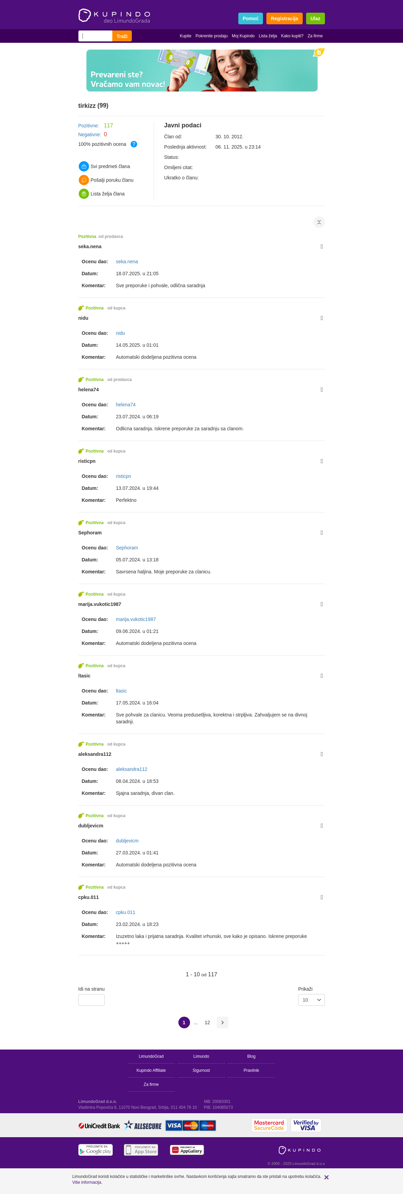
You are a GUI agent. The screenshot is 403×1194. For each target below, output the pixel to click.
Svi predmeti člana (104, 166)
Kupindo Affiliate (151, 1070)
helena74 (88, 389)
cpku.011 (88, 897)
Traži (122, 36)
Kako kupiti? (292, 36)
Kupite (185, 36)
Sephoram (90, 532)
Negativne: (89, 134)
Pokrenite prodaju (212, 36)
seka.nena (90, 246)
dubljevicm (90, 825)
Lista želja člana (102, 194)
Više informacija (86, 1182)
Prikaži (305, 989)
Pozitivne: (88, 125)
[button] (326, 1177)
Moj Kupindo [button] (243, 36)
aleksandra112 (95, 754)
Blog (251, 1056)
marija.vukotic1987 (99, 604)
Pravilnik (251, 1070)
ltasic (84, 675)
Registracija (284, 18)
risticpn (87, 461)
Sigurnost (201, 1070)
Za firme (315, 36)
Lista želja (268, 36)
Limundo (201, 1056)
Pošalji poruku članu (106, 180)
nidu (83, 318)
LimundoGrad (151, 1056)
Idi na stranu (91, 989)
